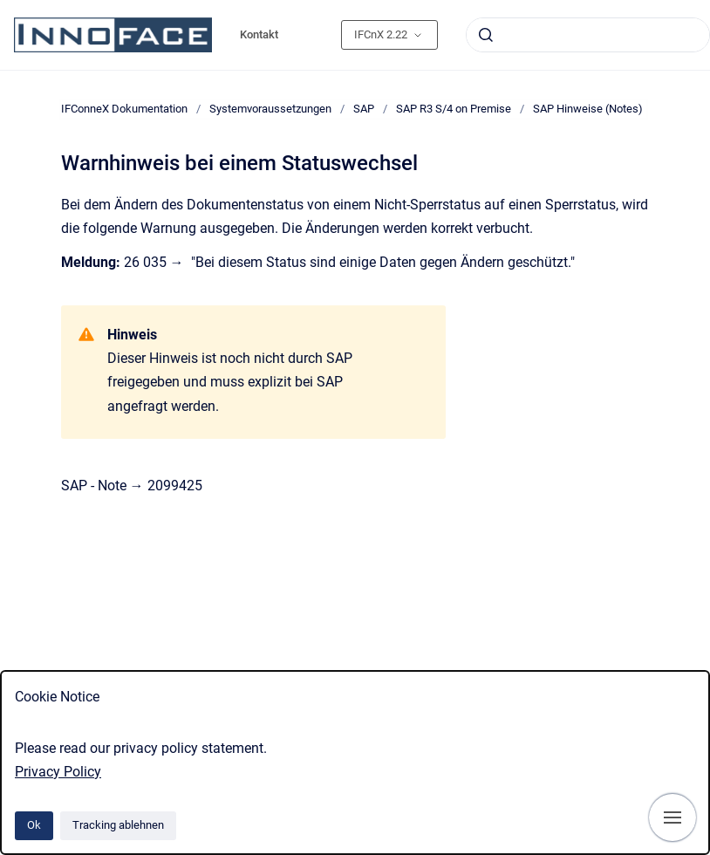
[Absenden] (486, 35)
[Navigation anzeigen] (672, 817)
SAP (363, 108)
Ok (34, 824)
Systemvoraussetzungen (270, 108)
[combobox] (588, 34)
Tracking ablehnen (118, 824)
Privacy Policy (58, 771)
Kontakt (259, 34)
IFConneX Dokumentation (124, 108)
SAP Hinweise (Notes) (588, 108)
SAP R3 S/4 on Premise (453, 108)
